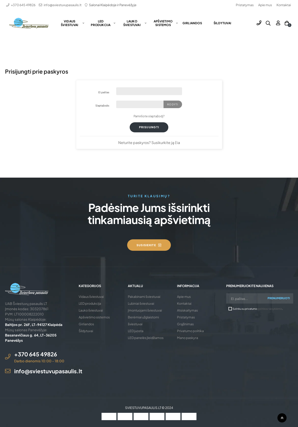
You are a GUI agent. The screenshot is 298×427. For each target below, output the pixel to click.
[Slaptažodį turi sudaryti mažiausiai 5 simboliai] (140, 104)
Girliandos (86, 324)
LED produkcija (90, 303)
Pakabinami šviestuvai (144, 296)
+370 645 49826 (23, 5)
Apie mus (265, 5)
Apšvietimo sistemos (94, 317)
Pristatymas (245, 5)
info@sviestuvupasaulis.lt (62, 5)
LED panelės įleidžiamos (146, 338)
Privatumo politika (190, 331)
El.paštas (103, 92)
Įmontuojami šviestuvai (145, 310)
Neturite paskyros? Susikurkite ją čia (149, 142)
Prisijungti (149, 127)
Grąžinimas (185, 324)
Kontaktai (284, 5)
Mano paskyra (187, 338)
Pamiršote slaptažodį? (149, 116)
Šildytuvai (86, 331)
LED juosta (135, 331)
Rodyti (172, 104)
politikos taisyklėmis (270, 308)
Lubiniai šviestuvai (141, 303)
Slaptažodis (102, 105)
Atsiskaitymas (187, 310)
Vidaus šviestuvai (91, 296)
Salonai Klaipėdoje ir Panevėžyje (113, 5)
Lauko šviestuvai (91, 310)
